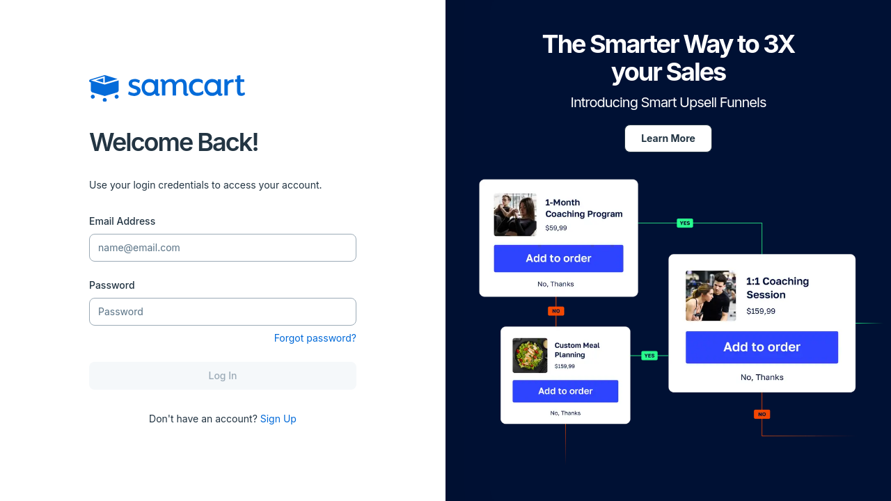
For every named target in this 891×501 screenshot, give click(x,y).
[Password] (222, 312)
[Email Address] (222, 248)
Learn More (668, 138)
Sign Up (278, 418)
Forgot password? (315, 338)
